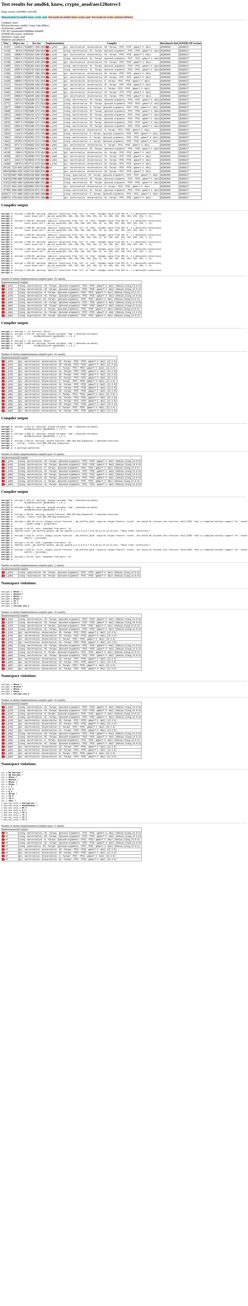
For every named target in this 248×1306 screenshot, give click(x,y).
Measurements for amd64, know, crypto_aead (24, 17)
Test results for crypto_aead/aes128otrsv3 (112, 17)
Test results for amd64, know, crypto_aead (69, 17)
